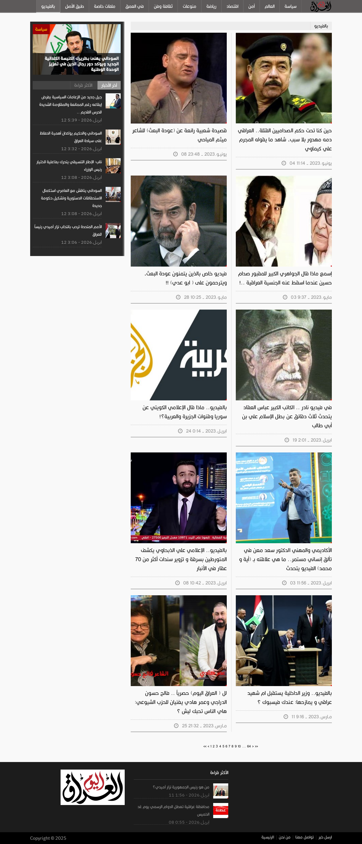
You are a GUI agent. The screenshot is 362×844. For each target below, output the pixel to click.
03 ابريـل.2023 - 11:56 (307, 582)
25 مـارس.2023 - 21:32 (200, 725)
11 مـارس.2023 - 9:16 (308, 716)
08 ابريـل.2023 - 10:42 (201, 582)
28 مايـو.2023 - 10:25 (201, 297)
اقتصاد (232, 6)
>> (256, 746)
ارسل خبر (325, 837)
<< (204, 746)
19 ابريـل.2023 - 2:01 (308, 440)
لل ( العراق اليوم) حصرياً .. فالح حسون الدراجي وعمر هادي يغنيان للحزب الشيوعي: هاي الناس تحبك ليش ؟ (181, 702)
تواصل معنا (304, 837)
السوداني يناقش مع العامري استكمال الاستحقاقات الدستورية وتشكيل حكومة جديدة (71, 198)
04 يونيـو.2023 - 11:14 (307, 163)
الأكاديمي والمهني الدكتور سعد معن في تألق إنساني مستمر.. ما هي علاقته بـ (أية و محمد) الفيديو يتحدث (285, 559)
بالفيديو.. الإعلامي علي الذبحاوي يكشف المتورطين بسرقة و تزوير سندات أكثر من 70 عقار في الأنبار (181, 559)
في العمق (134, 6)
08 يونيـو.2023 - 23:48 (200, 154)
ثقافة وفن (163, 6)
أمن (251, 6)
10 (239, 746)
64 (249, 746)
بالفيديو (48, 6)
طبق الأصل (74, 6)
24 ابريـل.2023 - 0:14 (202, 431)
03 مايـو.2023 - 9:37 (307, 297)
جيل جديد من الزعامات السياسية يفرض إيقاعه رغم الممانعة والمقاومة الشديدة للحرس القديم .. (70, 104)
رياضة (211, 6)
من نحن (285, 837)
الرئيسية (268, 837)
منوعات (189, 6)
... (244, 746)
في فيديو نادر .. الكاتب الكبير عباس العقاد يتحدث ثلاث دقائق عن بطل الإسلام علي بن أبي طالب (287, 416)
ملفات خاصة (104, 6)
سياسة (291, 6)
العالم (270, 6)
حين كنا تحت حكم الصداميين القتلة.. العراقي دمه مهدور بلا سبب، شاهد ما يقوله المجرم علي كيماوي (285, 140)
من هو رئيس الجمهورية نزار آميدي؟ (181, 787)
